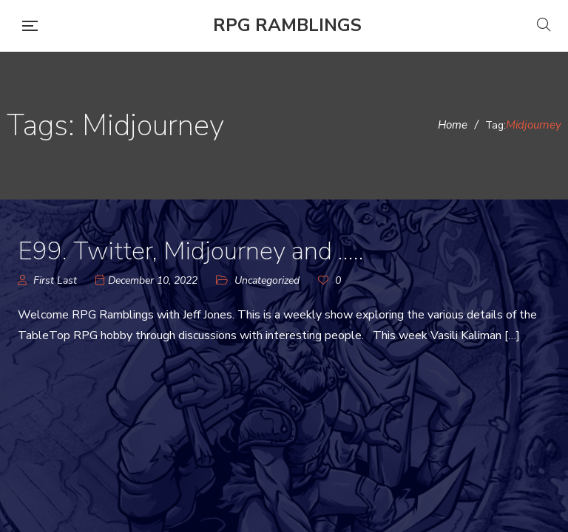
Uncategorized (267, 280)
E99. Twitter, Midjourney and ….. (191, 251)
